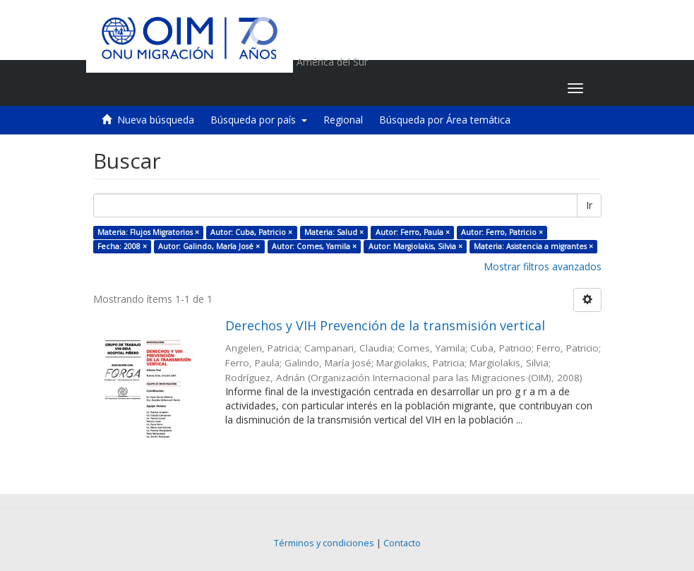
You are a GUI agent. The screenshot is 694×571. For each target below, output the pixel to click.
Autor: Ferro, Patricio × (502, 232)
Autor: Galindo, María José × (209, 246)
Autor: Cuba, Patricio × (251, 232)
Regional (343, 119)
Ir (589, 205)
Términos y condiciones (324, 543)
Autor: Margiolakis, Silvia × (415, 246)
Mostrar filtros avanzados (543, 266)
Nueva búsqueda (155, 119)
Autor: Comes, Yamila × (314, 246)
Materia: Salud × (334, 232)
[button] (468, 88)
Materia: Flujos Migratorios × (148, 232)
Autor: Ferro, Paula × (413, 232)
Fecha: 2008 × (122, 246)
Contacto (402, 543)
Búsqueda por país (258, 119)
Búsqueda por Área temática (444, 119)
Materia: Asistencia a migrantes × (533, 246)
